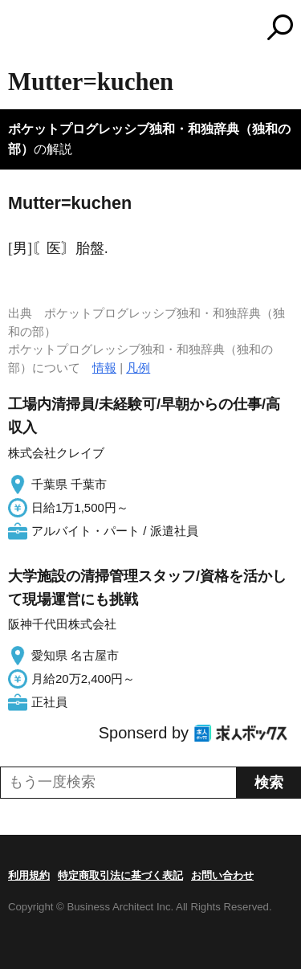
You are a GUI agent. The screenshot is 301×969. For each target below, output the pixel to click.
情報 (104, 367)
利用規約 (29, 875)
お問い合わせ (222, 875)
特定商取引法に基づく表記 (120, 875)
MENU (20, 29)
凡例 (138, 367)
